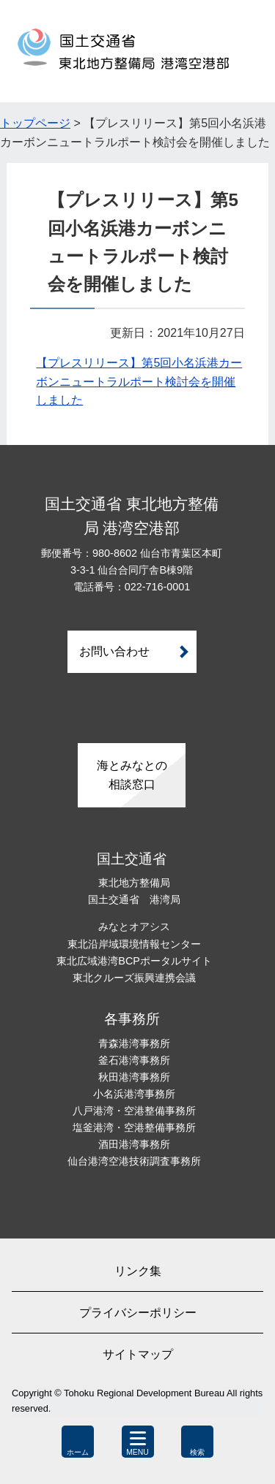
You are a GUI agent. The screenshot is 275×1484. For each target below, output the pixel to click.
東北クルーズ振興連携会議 (134, 977)
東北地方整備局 (134, 883)
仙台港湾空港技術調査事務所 (134, 1161)
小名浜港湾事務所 (134, 1094)
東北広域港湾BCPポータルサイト (134, 961)
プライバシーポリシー (138, 1312)
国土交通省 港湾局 (134, 899)
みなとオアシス (134, 926)
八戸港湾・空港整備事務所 (134, 1110)
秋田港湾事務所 (134, 1077)
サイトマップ (138, 1354)
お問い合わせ (114, 651)
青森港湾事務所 (134, 1043)
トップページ (35, 123)
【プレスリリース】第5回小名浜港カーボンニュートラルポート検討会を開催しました (139, 381)
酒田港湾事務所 (134, 1144)
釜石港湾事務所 (134, 1060)
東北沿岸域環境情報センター (134, 944)
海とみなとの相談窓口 (132, 775)
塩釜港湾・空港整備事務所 (134, 1127)
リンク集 (137, 1271)
